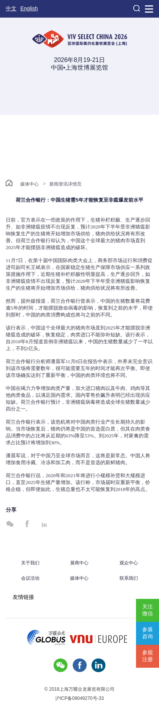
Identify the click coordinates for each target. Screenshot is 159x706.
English (29, 8)
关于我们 (30, 563)
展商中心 (79, 563)
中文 (11, 8)
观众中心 (129, 563)
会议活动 (30, 578)
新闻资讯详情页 (65, 184)
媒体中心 (29, 184)
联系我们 (129, 578)
